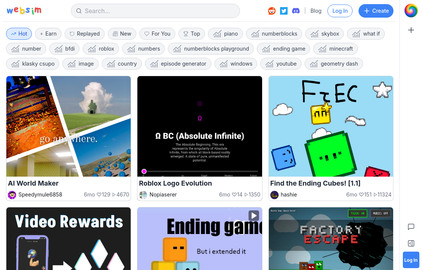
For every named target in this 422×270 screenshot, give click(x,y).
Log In (340, 11)
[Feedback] (411, 227)
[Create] (411, 30)
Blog (316, 11)
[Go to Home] (411, 10)
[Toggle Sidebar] (411, 243)
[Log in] (411, 260)
